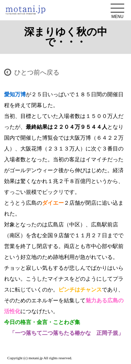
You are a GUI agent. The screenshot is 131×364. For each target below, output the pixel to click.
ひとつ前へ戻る (36, 72)
